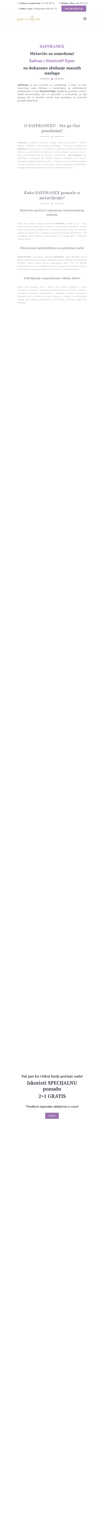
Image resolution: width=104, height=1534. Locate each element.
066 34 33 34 (81, 3)
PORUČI (52, 1115)
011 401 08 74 (48, 3)
